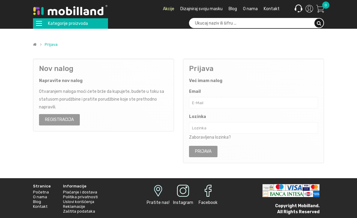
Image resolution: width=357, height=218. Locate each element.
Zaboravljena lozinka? (210, 137)
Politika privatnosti (80, 197)
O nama (40, 197)
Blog (37, 201)
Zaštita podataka (79, 211)
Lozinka (197, 116)
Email (195, 91)
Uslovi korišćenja (78, 201)
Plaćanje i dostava (80, 192)
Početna (41, 192)
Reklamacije (74, 206)
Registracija (59, 119)
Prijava (51, 45)
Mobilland (308, 205)
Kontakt (40, 206)
